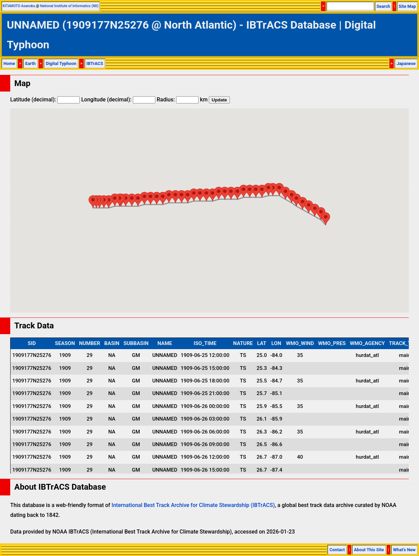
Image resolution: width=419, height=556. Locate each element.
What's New (404, 549)
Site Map (407, 6)
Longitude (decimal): (118, 99)
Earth (30, 63)
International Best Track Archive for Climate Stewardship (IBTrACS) (193, 505)
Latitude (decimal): (45, 99)
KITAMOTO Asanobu (19, 6)
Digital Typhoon (61, 63)
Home (9, 63)
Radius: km (182, 99)
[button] (325, 218)
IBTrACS (95, 63)
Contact (337, 549)
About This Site (369, 549)
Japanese (406, 63)
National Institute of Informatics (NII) (69, 6)
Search (383, 6)
